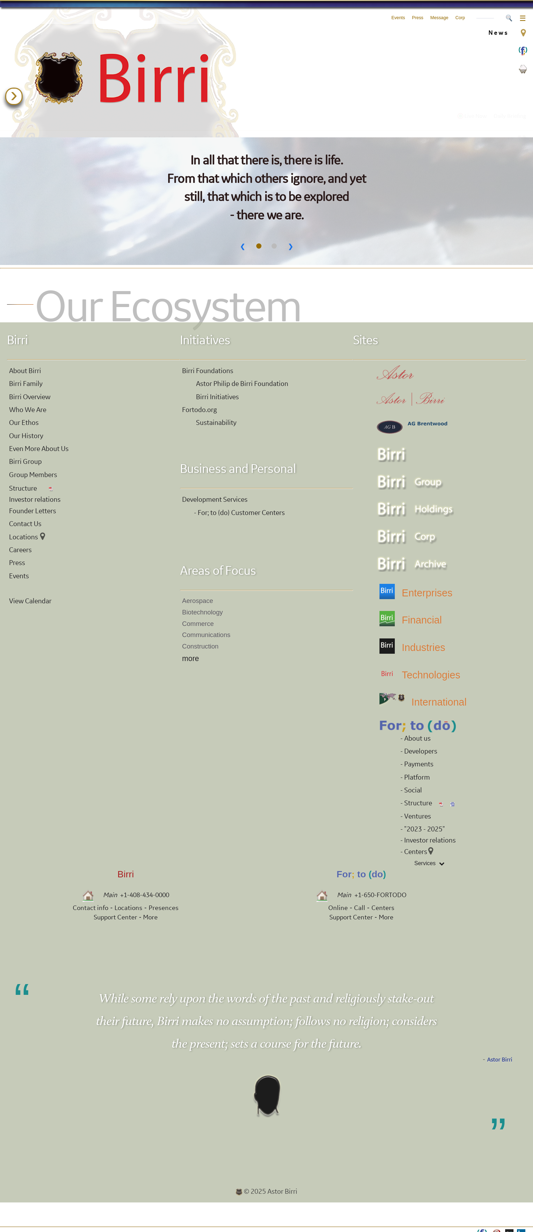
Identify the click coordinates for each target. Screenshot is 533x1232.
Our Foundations (225, 124)
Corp (460, 17)
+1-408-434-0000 (144, 895)
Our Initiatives (351, 124)
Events (398, 17)
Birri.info (161, 124)
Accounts (485, 18)
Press (417, 17)
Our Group (290, 124)
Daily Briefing (510, 111)
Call (359, 907)
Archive (408, 124)
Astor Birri (499, 1060)
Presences (164, 907)
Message (439, 17)
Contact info (90, 907)
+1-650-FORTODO (380, 895)
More (150, 917)
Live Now (472, 111)
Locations (128, 907)
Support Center (115, 917)
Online (338, 907)
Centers (382, 907)
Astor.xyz (111, 124)
